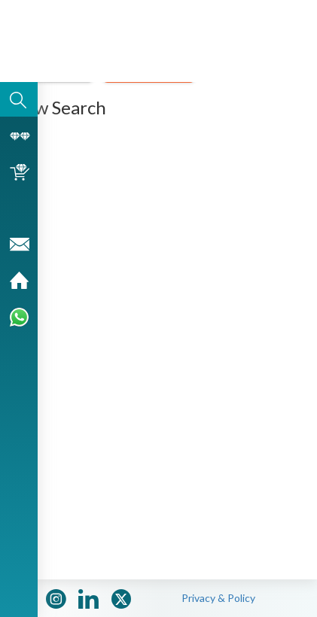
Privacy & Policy (218, 597)
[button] (283, 44)
